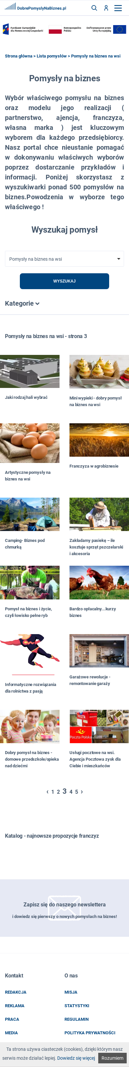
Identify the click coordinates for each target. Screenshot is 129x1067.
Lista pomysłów (52, 56)
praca (12, 1019)
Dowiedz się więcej (76, 1058)
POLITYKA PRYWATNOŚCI (89, 1032)
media (11, 1032)
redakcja (15, 992)
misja (70, 992)
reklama (14, 1005)
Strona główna (18, 56)
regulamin (76, 1019)
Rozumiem (112, 1058)
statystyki (76, 1005)
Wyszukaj (64, 281)
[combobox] (64, 259)
